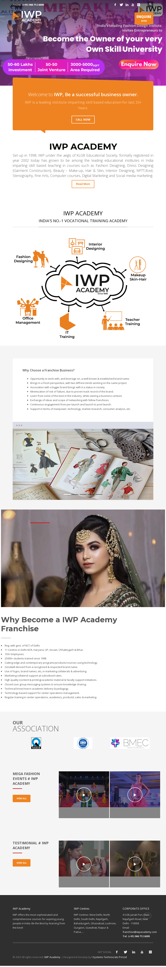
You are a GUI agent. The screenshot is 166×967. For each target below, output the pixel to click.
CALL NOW (83, 119)
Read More (83, 184)
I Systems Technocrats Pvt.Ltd (109, 957)
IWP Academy (52, 957)
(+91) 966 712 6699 (33, 4)
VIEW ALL (22, 798)
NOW (144, 19)
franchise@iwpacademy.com (140, 932)
